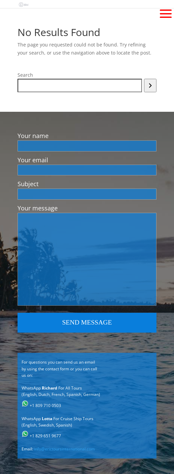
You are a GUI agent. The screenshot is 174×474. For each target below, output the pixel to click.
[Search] (150, 85)
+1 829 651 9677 (45, 436)
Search (25, 75)
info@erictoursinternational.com (64, 449)
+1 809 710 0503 (45, 405)
